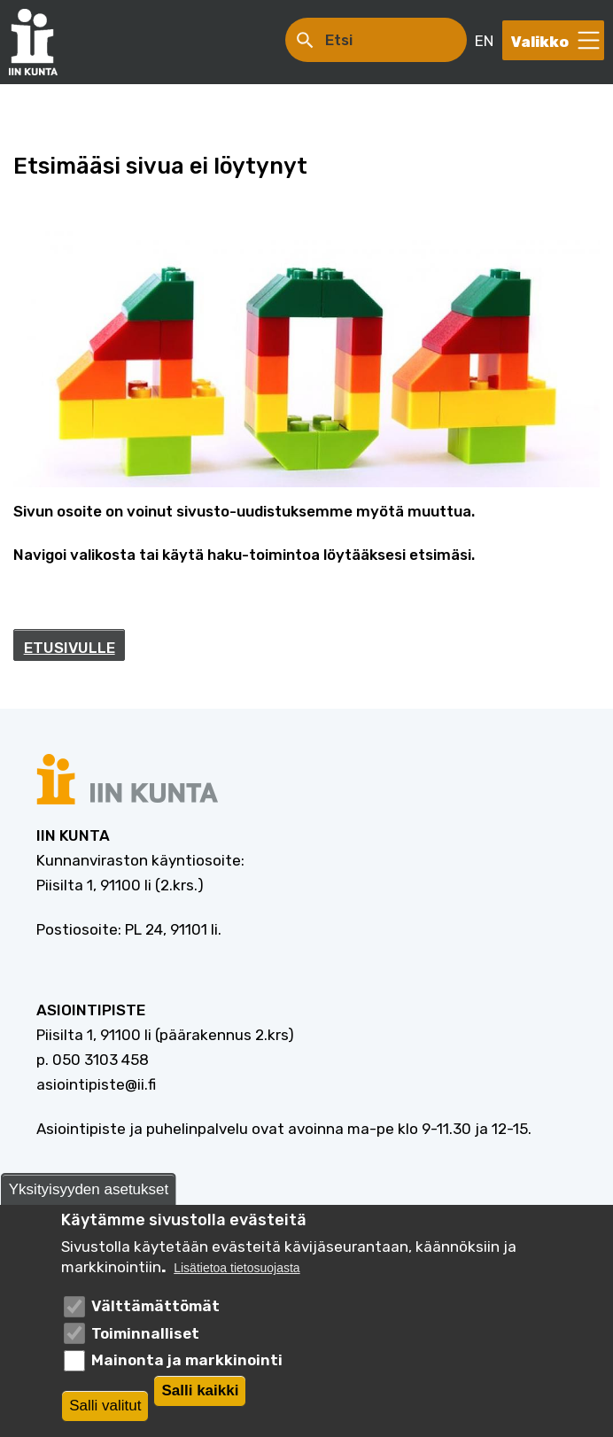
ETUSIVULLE (69, 647)
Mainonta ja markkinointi (187, 1360)
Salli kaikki (199, 1390)
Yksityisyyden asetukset (88, 1189)
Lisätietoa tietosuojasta (236, 1268)
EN (484, 41)
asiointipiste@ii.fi (96, 1084)
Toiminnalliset (145, 1333)
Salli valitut (105, 1405)
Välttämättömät (155, 1306)
